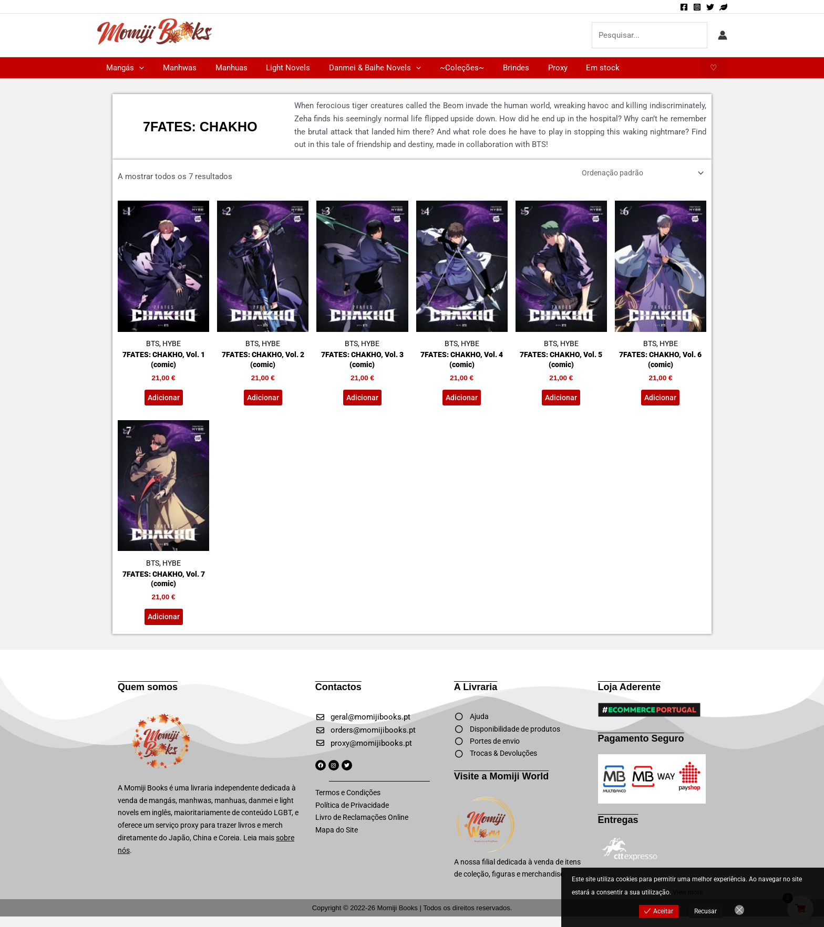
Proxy (534, 67)
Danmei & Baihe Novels (361, 67)
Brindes (496, 67)
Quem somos (148, 695)
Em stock (577, 67)
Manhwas (175, 67)
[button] (137, 67)
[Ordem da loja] (637, 173)
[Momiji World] (723, 7)
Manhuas (224, 67)
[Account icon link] (722, 35)
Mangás (123, 67)
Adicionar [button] (163, 401)
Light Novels (277, 67)
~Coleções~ (445, 67)
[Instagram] (697, 7)
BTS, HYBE (163, 276)
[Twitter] (710, 7)
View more (688, 892)
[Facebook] (684, 7)
